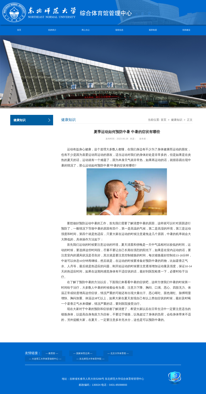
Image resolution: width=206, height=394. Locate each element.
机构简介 (52, 30)
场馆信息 (119, 30)
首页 (19, 30)
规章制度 (153, 30)
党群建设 (186, 30)
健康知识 (176, 119)
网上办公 (86, 30)
